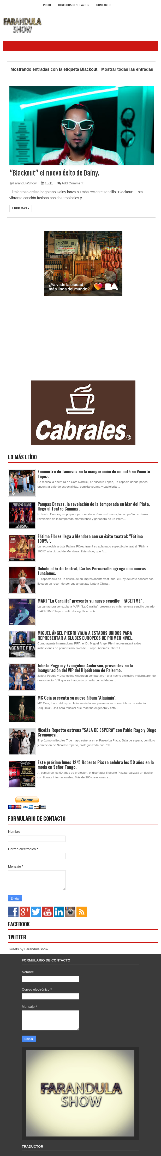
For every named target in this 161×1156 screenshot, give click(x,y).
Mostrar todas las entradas (127, 69)
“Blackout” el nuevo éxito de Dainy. (54, 173)
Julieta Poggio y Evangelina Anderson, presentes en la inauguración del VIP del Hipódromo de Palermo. (85, 667)
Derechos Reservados (73, 5)
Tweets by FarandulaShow (28, 949)
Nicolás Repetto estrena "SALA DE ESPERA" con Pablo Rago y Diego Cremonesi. (97, 732)
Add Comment (72, 183)
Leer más (20, 208)
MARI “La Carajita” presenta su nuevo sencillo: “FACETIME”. (91, 601)
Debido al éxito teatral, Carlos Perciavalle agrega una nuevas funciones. (92, 570)
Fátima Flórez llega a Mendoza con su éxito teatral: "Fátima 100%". (90, 538)
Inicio (47, 5)
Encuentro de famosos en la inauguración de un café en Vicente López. (94, 473)
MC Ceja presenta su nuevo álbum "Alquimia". (77, 698)
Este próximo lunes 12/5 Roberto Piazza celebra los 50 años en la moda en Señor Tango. (96, 764)
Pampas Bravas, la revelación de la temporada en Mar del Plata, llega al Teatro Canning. (94, 506)
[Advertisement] (47, 344)
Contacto (103, 5)
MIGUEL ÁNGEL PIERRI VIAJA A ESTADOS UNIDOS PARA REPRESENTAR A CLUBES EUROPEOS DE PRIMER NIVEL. (85, 635)
